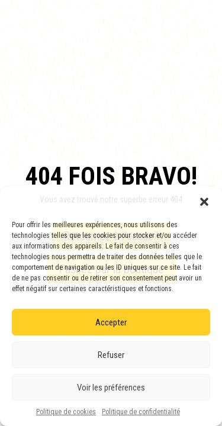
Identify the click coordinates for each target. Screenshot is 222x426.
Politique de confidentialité (141, 412)
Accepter (111, 322)
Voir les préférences (111, 387)
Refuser (111, 355)
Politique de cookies (66, 412)
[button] (204, 202)
